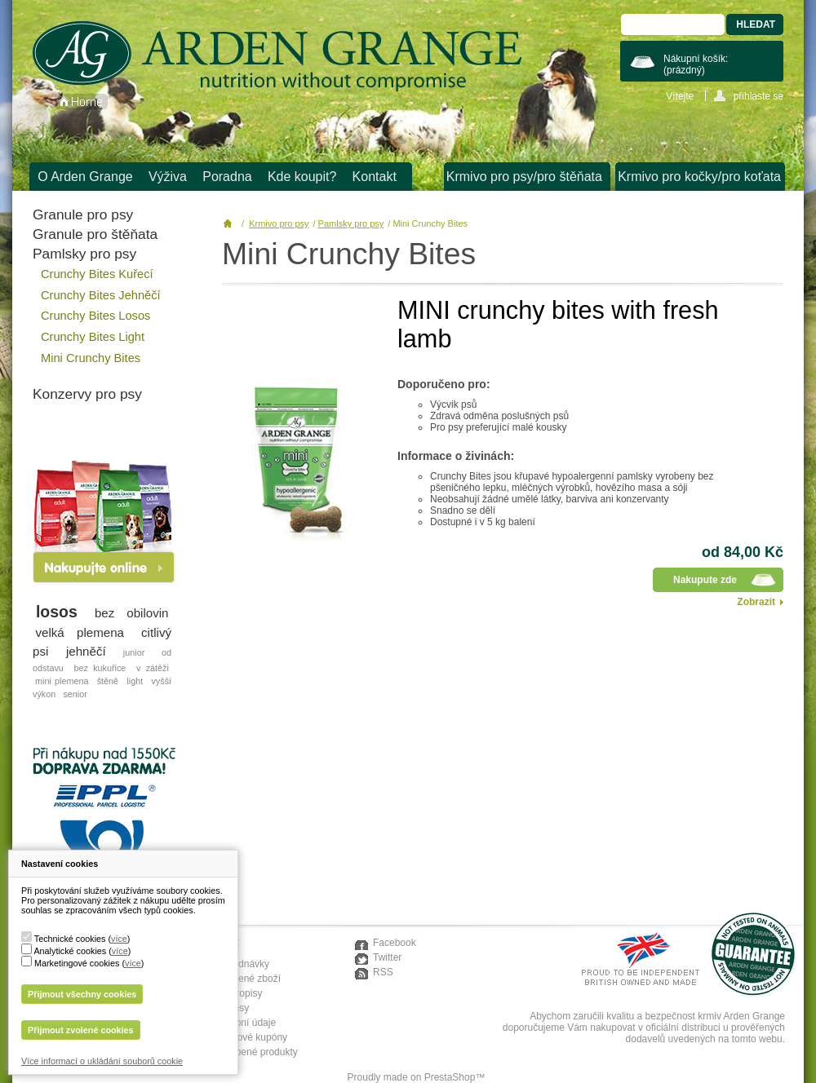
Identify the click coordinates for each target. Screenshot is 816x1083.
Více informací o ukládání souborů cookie (102, 1061)
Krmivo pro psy (278, 223)
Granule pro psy (83, 214)
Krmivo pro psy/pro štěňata (524, 176)
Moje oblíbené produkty (247, 1052)
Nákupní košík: (695, 64)
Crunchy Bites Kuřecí (97, 274)
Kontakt (375, 176)
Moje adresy (222, 1008)
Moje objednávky (232, 964)
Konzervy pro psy (87, 394)
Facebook (394, 942)
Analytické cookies (69, 951)
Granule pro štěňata (95, 234)
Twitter (387, 957)
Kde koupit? (302, 176)
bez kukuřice (99, 668)
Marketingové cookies (76, 963)
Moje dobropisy (229, 993)
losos (57, 612)
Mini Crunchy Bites (90, 358)
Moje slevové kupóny (241, 1037)
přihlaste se (758, 96)
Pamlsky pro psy (84, 253)
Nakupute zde (705, 580)
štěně (107, 681)
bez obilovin (132, 613)
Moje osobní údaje (236, 1022)
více (119, 939)
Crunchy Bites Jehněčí (101, 295)
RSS (383, 972)
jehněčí (86, 651)
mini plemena (61, 681)
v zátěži (152, 668)
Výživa (168, 176)
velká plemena (80, 632)
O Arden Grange (85, 176)
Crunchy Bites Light (92, 336)
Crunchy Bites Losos (95, 315)
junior (133, 652)
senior (74, 694)
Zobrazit (756, 602)
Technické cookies (70, 939)
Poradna (227, 176)
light (134, 681)
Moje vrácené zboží (238, 978)
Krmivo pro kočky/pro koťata (699, 176)
